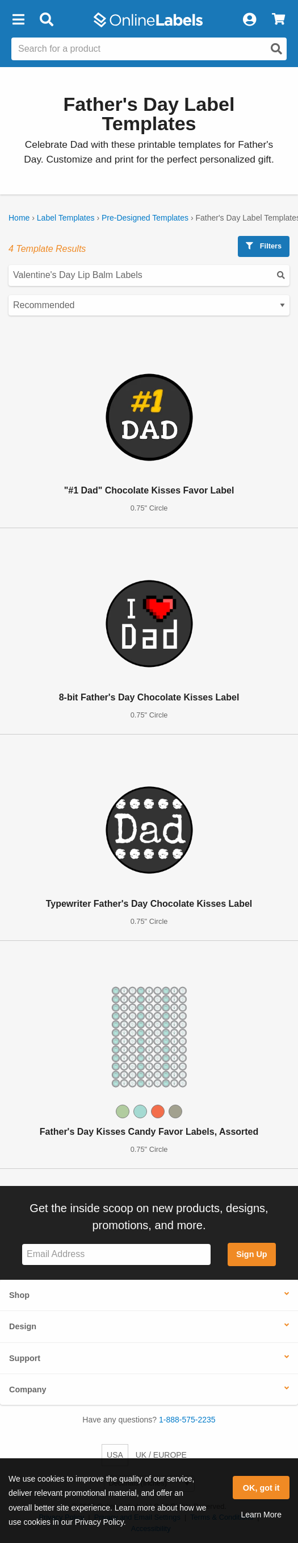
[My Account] (249, 20)
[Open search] (276, 49)
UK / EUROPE (161, 1454)
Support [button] (24, 1358)
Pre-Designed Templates (145, 217)
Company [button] (28, 1389)
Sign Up (251, 1254)
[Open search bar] (46, 20)
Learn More (261, 1514)
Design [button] (22, 1326)
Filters (264, 246)
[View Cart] (278, 20)
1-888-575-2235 (187, 1419)
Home (19, 217)
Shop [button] (19, 1295)
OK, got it (261, 1487)
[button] (18, 20)
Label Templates (66, 217)
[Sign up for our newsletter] (116, 1254)
